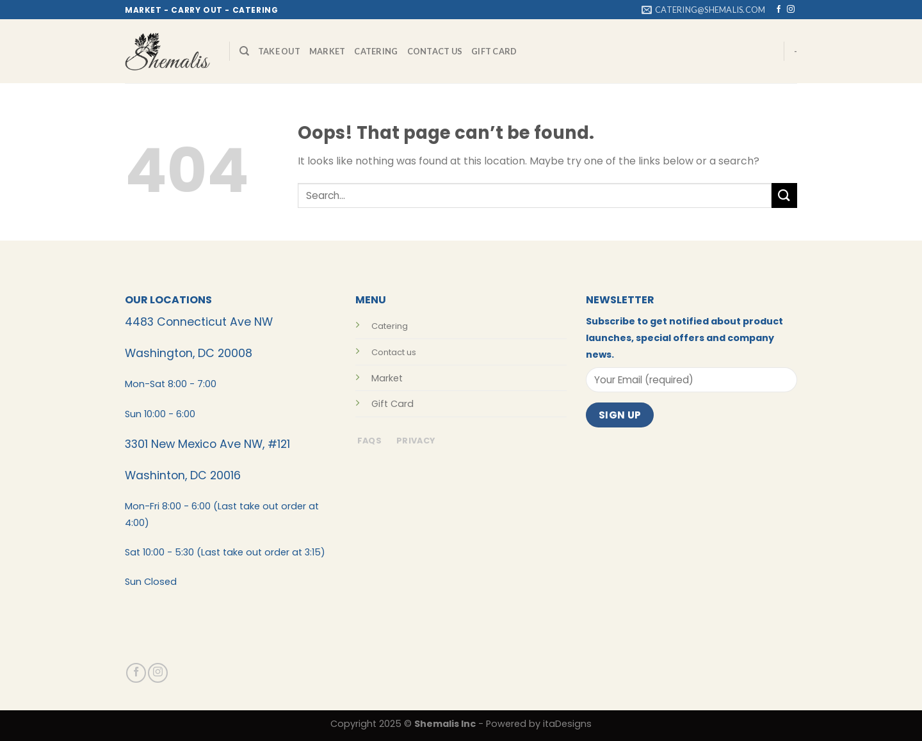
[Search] (244, 51)
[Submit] (784, 195)
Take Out (279, 51)
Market (327, 51)
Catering (376, 51)
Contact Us (435, 51)
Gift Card (494, 51)
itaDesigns (567, 723)
